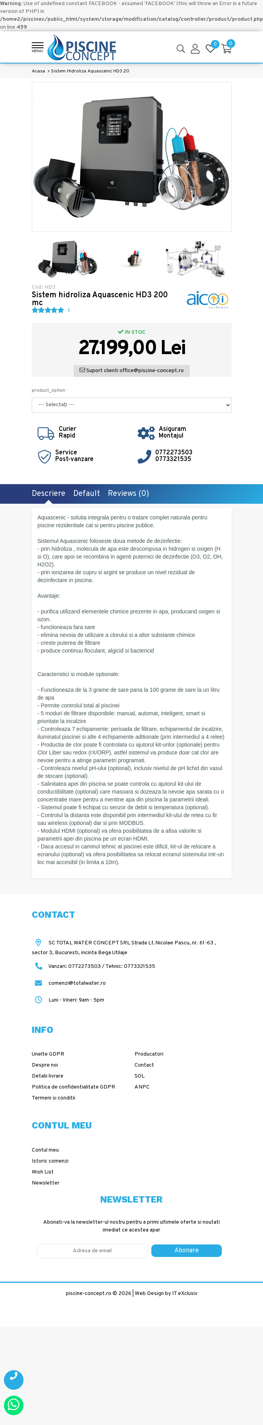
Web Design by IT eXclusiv (166, 1293)
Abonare (186, 1251)
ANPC (142, 1087)
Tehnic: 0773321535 (130, 966)
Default (86, 494)
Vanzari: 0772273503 (74, 966)
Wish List (43, 1172)
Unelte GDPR (48, 1054)
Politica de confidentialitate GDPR (73, 1087)
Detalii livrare (47, 1076)
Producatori (148, 1054)
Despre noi (45, 1065)
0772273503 (173, 453)
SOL (139, 1076)
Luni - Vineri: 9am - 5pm (68, 1000)
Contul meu (45, 1150)
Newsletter (46, 1183)
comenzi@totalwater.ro (69, 983)
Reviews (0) (128, 494)
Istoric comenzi (50, 1161)
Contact (144, 1065)
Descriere (48, 494)
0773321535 (173, 459)
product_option (48, 390)
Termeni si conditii (53, 1098)
